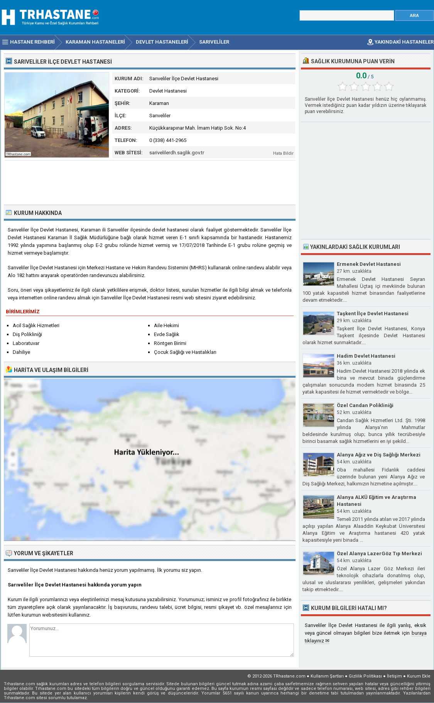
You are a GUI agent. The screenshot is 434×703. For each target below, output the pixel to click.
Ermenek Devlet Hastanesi (369, 264)
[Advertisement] (150, 181)
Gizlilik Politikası (365, 676)
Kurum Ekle (419, 676)
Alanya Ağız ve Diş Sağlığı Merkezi (378, 455)
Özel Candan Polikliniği (365, 405)
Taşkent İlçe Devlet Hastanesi (373, 313)
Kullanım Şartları (327, 676)
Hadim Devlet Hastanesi (366, 356)
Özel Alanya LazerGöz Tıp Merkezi (379, 553)
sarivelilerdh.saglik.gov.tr (176, 152)
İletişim (394, 676)
